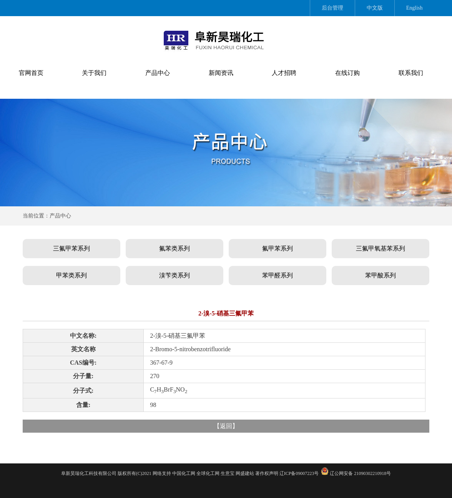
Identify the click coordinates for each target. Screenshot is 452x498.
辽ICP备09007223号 (299, 473)
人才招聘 (284, 73)
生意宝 (227, 473)
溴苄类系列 (174, 275)
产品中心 (157, 73)
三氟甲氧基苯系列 (380, 248)
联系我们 (411, 73)
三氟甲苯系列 (71, 248)
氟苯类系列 (174, 248)
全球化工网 (207, 473)
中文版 (375, 8)
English (414, 8)
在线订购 (347, 73)
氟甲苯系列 (277, 248)
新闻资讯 (221, 73)
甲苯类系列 (71, 275)
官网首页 (31, 73)
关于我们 (94, 73)
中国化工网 (183, 473)
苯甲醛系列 (277, 275)
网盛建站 (245, 473)
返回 (226, 426)
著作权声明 (266, 473)
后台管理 (332, 8)
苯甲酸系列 (380, 275)
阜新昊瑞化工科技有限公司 (88, 473)
